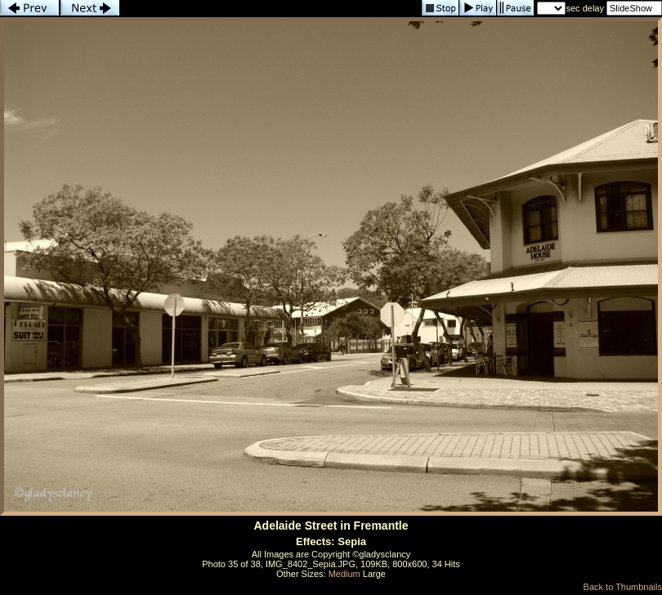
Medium (344, 574)
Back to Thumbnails (623, 587)
